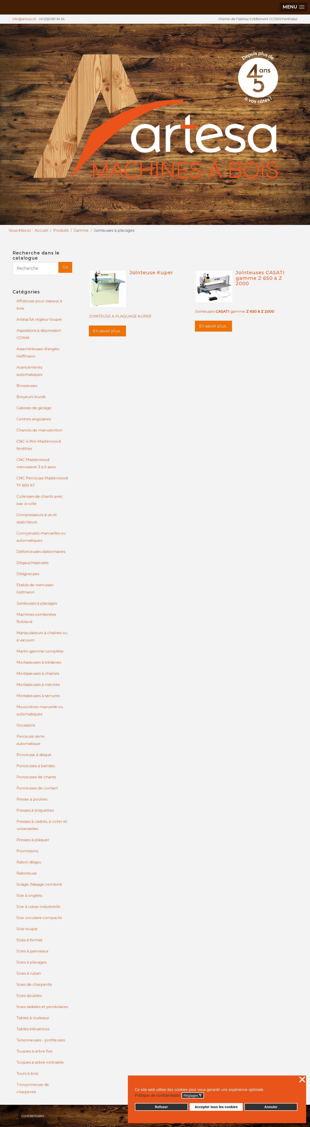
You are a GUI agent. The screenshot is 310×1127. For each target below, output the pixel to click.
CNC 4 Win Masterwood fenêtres (38, 445)
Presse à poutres (31, 799)
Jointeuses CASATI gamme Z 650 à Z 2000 (260, 278)
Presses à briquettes (35, 810)
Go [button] (65, 267)
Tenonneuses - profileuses (40, 1040)
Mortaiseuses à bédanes (38, 662)
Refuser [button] (161, 1107)
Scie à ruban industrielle (38, 906)
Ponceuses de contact (37, 788)
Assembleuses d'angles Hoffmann (37, 352)
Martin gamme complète (39, 651)
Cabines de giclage (33, 408)
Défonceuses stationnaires (40, 551)
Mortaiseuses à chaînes (37, 673)
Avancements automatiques (29, 371)
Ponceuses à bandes (35, 766)
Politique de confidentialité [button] (157, 1095)
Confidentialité (32, 1116)
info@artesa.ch (24, 19)
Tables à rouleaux (32, 1018)
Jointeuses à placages (36, 603)
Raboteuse (26, 873)
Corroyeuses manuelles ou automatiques (41, 537)
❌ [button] (302, 1080)
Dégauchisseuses (32, 562)
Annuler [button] (270, 1107)
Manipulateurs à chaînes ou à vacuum (41, 636)
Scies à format (29, 940)
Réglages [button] (193, 1096)
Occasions (25, 725)
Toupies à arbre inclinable (40, 1062)
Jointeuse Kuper (151, 272)
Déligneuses (27, 573)
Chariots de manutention (39, 430)
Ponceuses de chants (36, 777)
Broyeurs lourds (31, 396)
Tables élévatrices (32, 1029)
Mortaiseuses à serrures (38, 695)
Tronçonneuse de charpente (32, 1088)
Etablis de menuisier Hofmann (35, 588)
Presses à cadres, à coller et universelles (41, 825)
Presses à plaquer (32, 840)
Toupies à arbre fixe (34, 1051)
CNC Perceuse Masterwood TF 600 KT (42, 482)
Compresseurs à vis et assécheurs (36, 518)
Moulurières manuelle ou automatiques (39, 710)
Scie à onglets (29, 895)
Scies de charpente (34, 984)
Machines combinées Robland (36, 618)
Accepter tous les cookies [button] (216, 1107)
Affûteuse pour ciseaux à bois (39, 305)
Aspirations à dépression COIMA (38, 334)
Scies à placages (31, 962)
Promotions (27, 851)
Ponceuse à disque (33, 754)
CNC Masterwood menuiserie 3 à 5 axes (36, 463)
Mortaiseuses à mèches (38, 684)
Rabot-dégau (28, 862)
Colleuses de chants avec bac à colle (39, 500)
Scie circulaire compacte (39, 917)
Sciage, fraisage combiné (39, 884)
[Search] (36, 268)
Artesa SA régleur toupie (39, 319)
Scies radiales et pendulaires (42, 1006)
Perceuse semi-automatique (30, 740)
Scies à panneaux (32, 951)
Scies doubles (29, 995)
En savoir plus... (107, 331)
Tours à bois (27, 1073)
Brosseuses (26, 385)
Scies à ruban (28, 973)
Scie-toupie (27, 929)
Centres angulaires (33, 419)
